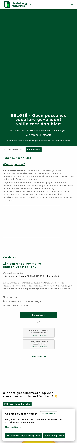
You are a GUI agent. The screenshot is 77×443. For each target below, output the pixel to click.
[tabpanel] (38, 258)
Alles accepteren (54, 435)
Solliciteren (38, 315)
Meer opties (13, 427)
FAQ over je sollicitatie (17, 404)
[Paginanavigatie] (71, 4)
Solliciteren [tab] (33, 149)
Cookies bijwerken (38, 335)
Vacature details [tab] (13, 149)
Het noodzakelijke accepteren (24, 435)
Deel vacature (38, 356)
